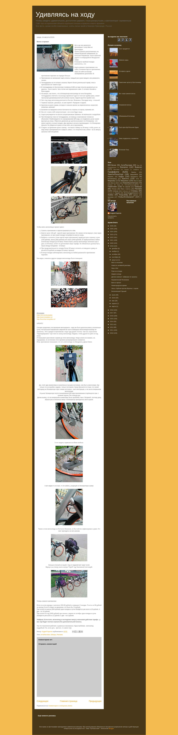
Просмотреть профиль (112, 217)
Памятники (112, 187)
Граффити (113, 172)
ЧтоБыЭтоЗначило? (126, 197)
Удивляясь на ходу (65, 14)
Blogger (111, 728)
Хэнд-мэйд (123, 195)
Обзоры (53, 634)
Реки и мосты (126, 189)
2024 (112, 231)
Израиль (111, 176)
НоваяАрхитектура (130, 183)
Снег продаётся (124, 49)
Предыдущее (95, 701)
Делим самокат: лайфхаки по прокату (124, 277)
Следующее (42, 701)
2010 (112, 333)
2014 (112, 321)
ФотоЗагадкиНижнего (131, 193)
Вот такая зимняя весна (127, 93)
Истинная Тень (124, 150)
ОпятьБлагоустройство (132, 185)
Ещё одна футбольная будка (129, 127)
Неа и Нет (114, 268)
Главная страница (68, 701)
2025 (112, 229)
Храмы (110, 195)
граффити (136, 169)
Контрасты (134, 176)
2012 (112, 327)
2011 (112, 330)
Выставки (116, 169)
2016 (112, 316)
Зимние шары (123, 60)
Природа (138, 187)
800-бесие (112, 165)
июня (114, 298)
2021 (112, 240)
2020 (112, 243)
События (125, 191)
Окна (118, 185)
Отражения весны (125, 105)
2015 (112, 318)
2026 (112, 226)
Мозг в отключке (117, 262)
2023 (112, 234)
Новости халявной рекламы (120, 265)
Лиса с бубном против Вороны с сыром (124, 288)
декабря (115, 248)
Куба (137, 178)
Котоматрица (112, 178)
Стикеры (134, 191)
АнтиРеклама (45, 634)
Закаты (133, 172)
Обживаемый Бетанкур (127, 116)
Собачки (115, 191)
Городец (126, 169)
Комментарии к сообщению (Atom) (60, 706)
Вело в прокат (116, 282)
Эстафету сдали (124, 71)
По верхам (126, 187)
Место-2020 (138, 181)
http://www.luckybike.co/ (44, 317)
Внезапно (124, 167)
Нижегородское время (119, 285)
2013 (112, 324)
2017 (112, 313)
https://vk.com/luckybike (44, 315)
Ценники (111, 197)
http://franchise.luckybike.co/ (46, 319)
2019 (112, 246)
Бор (138, 165)
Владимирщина (112, 167)
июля (114, 295)
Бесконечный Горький (118, 291)
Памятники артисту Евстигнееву (130, 82)
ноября (114, 251)
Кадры (121, 176)
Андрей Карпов (115, 213)
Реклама (60, 634)
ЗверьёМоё (134, 174)
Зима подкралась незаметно (128, 138)
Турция (117, 193)
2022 (112, 237)
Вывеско (138, 167)
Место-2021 (115, 183)
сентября (115, 257)
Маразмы (111, 181)
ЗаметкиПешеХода (115, 174)
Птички (114, 189)
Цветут (135, 195)
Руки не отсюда (116, 271)
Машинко (124, 181)
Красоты (125, 178)
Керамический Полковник (120, 280)
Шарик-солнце (116, 274)
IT (141, 197)
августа (114, 260)
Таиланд (110, 193)
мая (113, 301)
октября (115, 254)
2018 (112, 310)
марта (114, 306)
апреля (114, 303)
